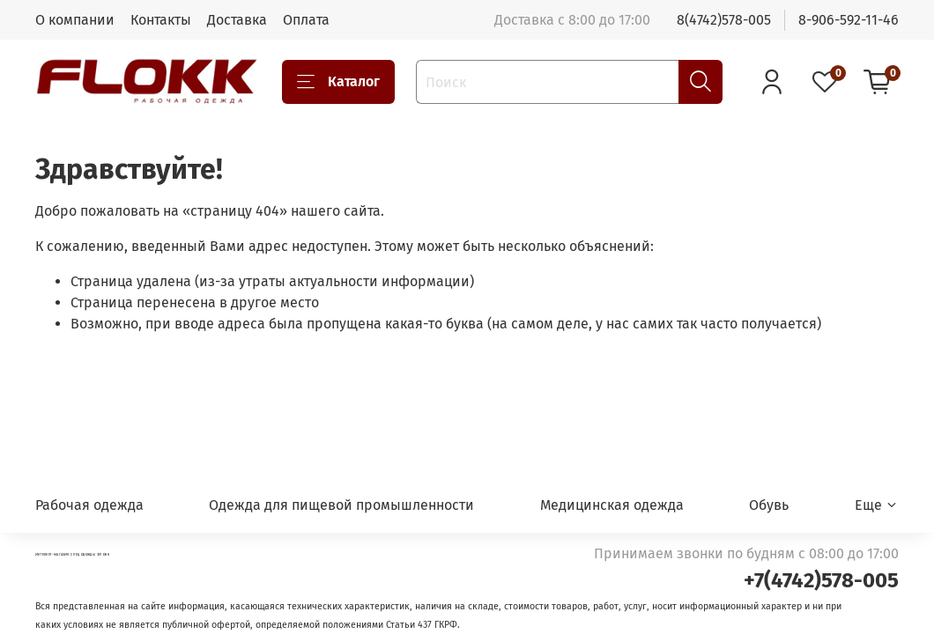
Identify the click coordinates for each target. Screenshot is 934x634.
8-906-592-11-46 (848, 19)
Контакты (160, 19)
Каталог (338, 82)
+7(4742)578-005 (821, 580)
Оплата (306, 19)
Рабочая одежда (89, 505)
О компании (75, 19)
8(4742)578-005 (724, 19)
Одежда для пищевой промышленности (341, 505)
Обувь (769, 505)
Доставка (237, 19)
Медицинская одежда (612, 505)
